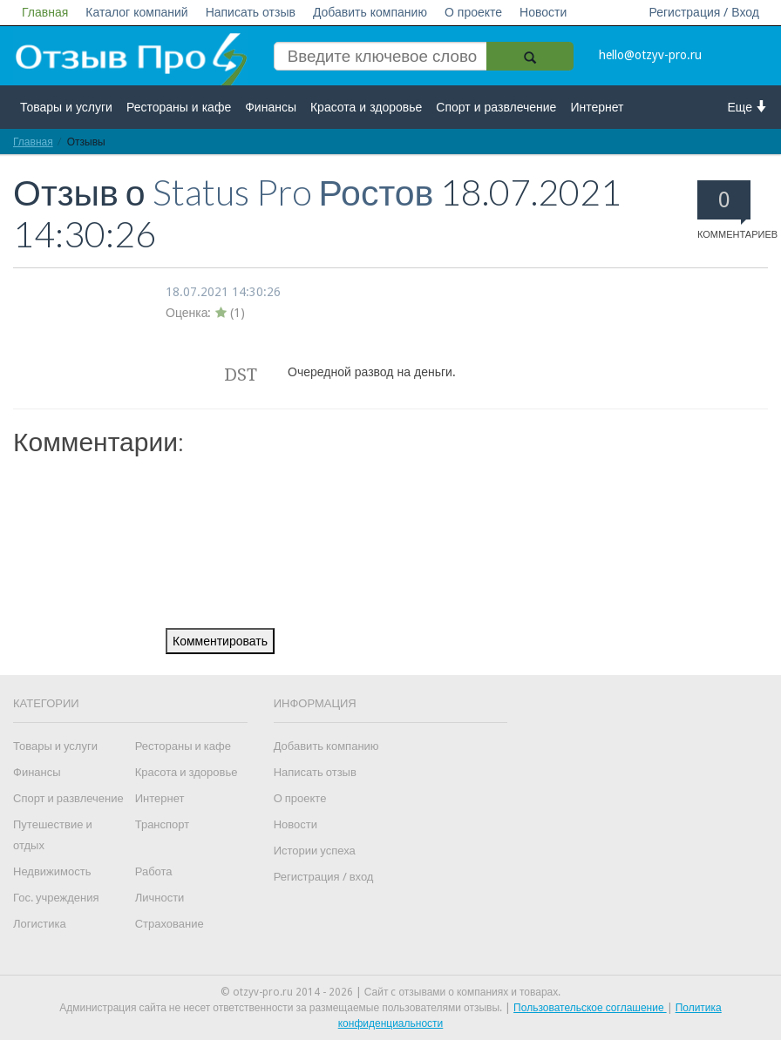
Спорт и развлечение (496, 107)
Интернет (596, 107)
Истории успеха (315, 850)
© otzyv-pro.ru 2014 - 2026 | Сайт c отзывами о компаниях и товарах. (391, 992)
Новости (543, 12)
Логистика (39, 923)
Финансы (270, 107)
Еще (748, 106)
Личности (160, 897)
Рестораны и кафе (178, 107)
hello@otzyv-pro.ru (650, 55)
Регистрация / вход (324, 876)
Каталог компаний (136, 12)
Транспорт (162, 824)
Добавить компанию (370, 12)
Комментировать (220, 641)
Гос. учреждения (55, 897)
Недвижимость (52, 871)
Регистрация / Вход (704, 12)
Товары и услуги (66, 107)
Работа (154, 871)
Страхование (169, 923)
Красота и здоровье (366, 107)
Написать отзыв (250, 12)
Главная (45, 12)
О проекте (473, 12)
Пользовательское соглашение (590, 1008)
